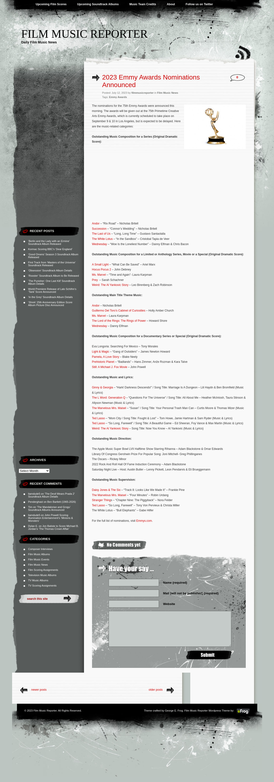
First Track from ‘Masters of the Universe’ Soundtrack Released (52, 264)
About (171, 4)
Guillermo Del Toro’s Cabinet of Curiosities (118, 310)
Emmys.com (144, 520)
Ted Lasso (98, 418)
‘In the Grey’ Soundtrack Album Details (50, 297)
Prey (95, 280)
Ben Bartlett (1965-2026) (61, 501)
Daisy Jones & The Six (106, 490)
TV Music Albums (38, 580)
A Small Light (100, 264)
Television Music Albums (42, 575)
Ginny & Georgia (102, 387)
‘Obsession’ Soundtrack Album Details (50, 270)
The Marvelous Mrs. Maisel (109, 408)
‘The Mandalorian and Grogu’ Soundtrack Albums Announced (49, 508)
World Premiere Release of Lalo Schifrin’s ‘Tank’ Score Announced (52, 290)
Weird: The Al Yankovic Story (110, 285)
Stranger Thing (101, 500)
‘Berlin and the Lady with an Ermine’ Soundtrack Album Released (49, 242)
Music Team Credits (142, 4)
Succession (99, 228)
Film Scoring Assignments (43, 569)
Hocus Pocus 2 (101, 269)
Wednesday (99, 244)
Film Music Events (38, 559)
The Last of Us (101, 233)
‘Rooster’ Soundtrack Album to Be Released (53, 275)
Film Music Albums (39, 554)
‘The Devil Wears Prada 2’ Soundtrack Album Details (51, 495)
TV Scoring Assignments (42, 585)
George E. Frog (174, 710)
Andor (96, 223)
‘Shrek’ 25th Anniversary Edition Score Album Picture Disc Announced (50, 304)
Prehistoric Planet (103, 361)
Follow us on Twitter (199, 4)
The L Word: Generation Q (108, 397)
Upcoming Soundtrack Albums (98, 4)
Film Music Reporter (84, 34)
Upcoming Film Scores (51, 4)
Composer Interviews (40, 549)
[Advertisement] (51, 153)
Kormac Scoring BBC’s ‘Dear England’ (50, 249)
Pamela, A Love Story (105, 356)
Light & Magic (100, 351)
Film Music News (38, 564)
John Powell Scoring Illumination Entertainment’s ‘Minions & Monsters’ (50, 518)
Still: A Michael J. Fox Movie (109, 367)
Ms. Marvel (99, 274)
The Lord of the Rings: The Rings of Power (119, 320)
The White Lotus (102, 239)
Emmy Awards (118, 97)
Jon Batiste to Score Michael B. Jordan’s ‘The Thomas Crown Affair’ (53, 527)
